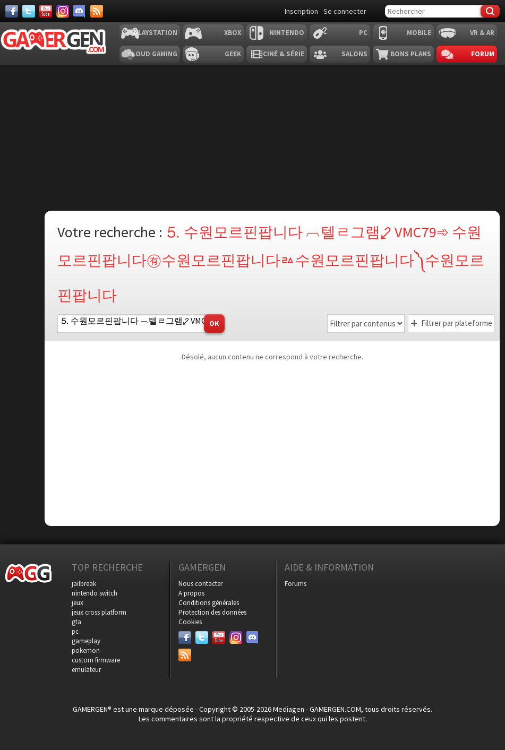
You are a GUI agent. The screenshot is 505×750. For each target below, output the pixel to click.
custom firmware (96, 660)
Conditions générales (208, 602)
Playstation (155, 32)
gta (76, 621)
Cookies (190, 621)
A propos (191, 593)
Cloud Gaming (152, 53)
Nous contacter (200, 583)
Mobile (419, 32)
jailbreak (84, 583)
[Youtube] (45, 11)
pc (75, 631)
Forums (295, 583)
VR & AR (482, 32)
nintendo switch (94, 593)
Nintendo (286, 32)
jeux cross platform (99, 612)
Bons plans (410, 53)
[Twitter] (28, 11)
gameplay (86, 640)
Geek (233, 53)
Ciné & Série (283, 53)
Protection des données (212, 612)
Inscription (301, 11)
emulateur (86, 669)
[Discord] (79, 11)
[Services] (96, 11)
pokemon (86, 650)
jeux (77, 602)
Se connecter (344, 11)
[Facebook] (11, 11)
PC (363, 32)
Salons (354, 53)
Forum (482, 53)
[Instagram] (62, 11)
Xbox (232, 32)
